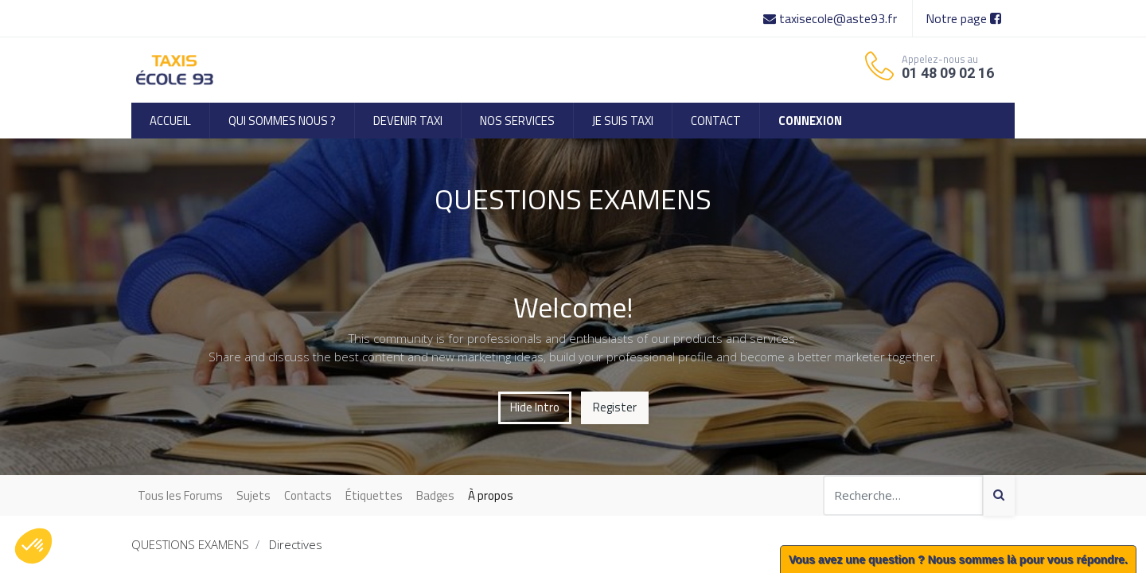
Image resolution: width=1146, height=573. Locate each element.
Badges (435, 495)
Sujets (253, 495)
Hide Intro (534, 407)
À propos (490, 495)
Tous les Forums (180, 495)
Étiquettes (374, 495)
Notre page (963, 18)
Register (615, 407)
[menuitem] (170, 120)
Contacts (308, 495)
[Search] (999, 495)
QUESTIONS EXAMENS (190, 544)
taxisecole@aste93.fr (831, 18)
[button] (33, 546)
